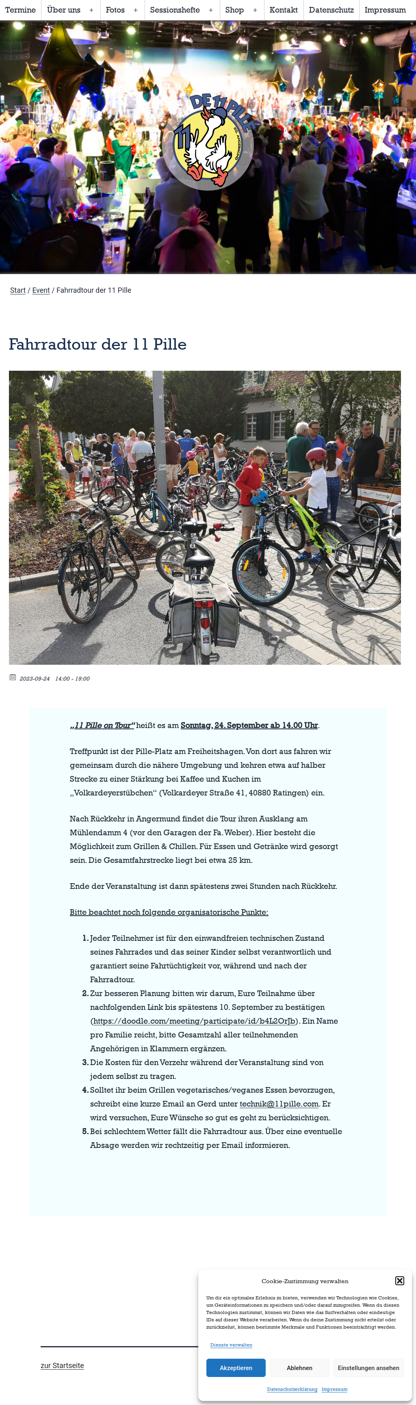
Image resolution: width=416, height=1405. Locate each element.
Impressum (334, 1389)
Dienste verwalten (231, 1345)
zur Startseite (62, 1365)
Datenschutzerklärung (292, 1389)
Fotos (115, 9)
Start (18, 290)
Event (41, 290)
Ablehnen (299, 1368)
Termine (20, 9)
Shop (234, 9)
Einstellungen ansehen (368, 1368)
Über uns (63, 9)
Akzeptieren (236, 1368)
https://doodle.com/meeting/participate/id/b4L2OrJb (194, 1020)
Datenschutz (331, 9)
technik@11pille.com (279, 1103)
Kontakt (284, 9)
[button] (400, 1281)
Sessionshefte (175, 9)
